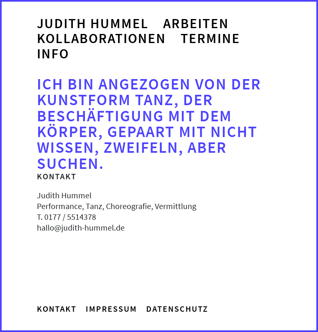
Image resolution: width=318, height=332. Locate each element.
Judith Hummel (93, 23)
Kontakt (57, 308)
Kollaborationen (101, 38)
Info (53, 53)
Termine (210, 38)
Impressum (111, 308)
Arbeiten (196, 23)
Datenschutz (177, 308)
